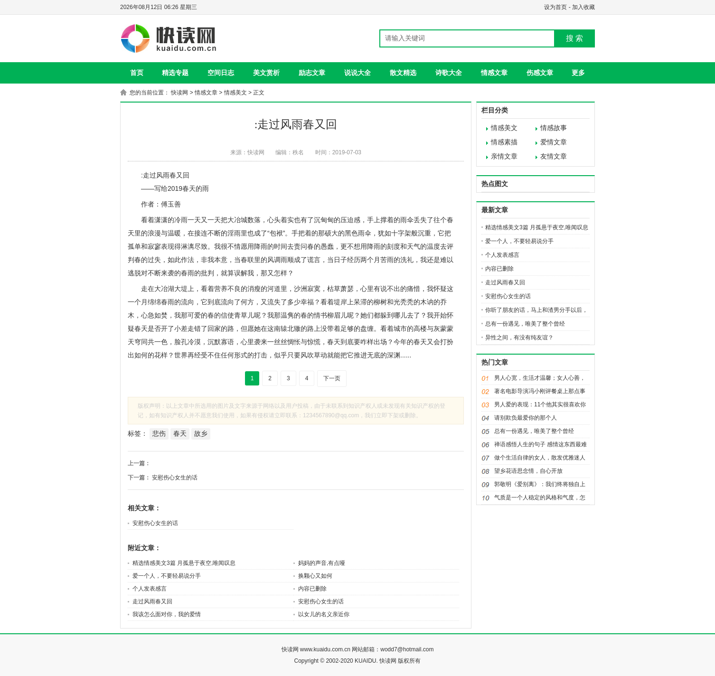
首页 (136, 72)
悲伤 (159, 433)
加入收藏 (583, 7)
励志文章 (312, 72)
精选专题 (175, 72)
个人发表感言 (149, 588)
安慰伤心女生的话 (175, 477)
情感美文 (235, 92)
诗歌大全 (448, 72)
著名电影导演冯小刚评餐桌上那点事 (539, 391)
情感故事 (553, 127)
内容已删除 (312, 588)
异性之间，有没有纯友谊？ (519, 337)
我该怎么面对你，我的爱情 (166, 614)
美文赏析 (266, 72)
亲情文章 (504, 156)
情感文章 (494, 72)
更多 (578, 72)
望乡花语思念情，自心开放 (528, 471)
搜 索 (574, 38)
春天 (180, 433)
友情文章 (553, 156)
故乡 (200, 433)
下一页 (331, 378)
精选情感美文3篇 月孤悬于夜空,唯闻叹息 (183, 563)
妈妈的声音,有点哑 (321, 563)
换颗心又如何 (315, 576)
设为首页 (555, 7)
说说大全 (357, 72)
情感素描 (504, 142)
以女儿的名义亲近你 (323, 614)
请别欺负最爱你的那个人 (525, 417)
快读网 (179, 92)
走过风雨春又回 (152, 601)
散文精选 (403, 72)
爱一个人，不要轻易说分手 (166, 576)
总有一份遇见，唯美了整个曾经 (525, 323)
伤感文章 (540, 72)
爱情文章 (553, 142)
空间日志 (220, 72)
